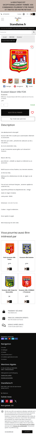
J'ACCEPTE (27, 431)
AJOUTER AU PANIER (15, 112)
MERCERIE (11, 37)
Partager (7, 86)
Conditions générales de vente (9, 357)
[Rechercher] (34, 32)
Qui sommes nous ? (6, 354)
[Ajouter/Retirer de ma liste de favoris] (32, 112)
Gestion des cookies (6, 375)
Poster (29, 86)
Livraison (4, 359)
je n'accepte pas (9, 431)
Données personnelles (7, 378)
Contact (19, 14)
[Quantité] (4, 105)
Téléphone (4, 393)
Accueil (5, 37)
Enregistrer (18, 86)
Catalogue (4, 350)
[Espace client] (24, 14)
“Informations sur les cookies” (27, 424)
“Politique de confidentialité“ (20, 426)
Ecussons (19, 37)
